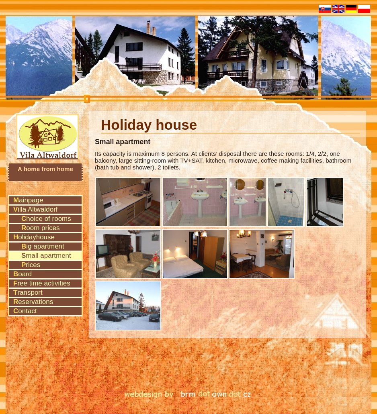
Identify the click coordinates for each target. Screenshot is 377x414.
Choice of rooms (46, 218)
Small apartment (46, 255)
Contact (25, 311)
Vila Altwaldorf (47, 126)
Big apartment (42, 246)
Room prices (40, 228)
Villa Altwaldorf (35, 209)
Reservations (33, 302)
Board (22, 274)
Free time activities (41, 283)
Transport (28, 292)
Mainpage (28, 200)
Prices (30, 265)
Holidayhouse (34, 237)
